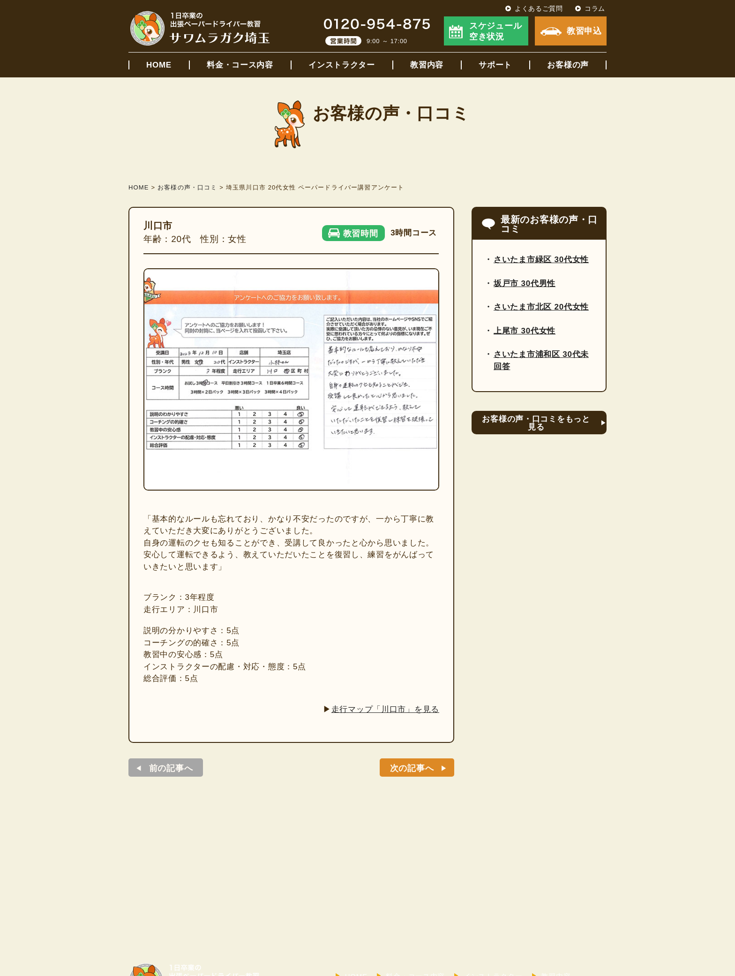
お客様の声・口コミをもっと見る (536, 423)
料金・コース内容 (240, 65)
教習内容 (426, 65)
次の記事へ (412, 768)
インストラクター (341, 65)
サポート (495, 65)
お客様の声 (568, 65)
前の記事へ (171, 768)
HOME (159, 65)
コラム (595, 8)
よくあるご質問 (539, 8)
